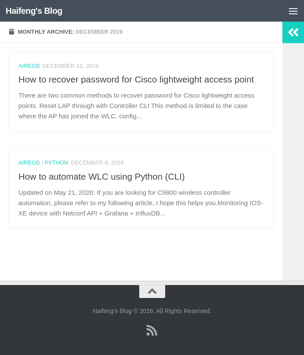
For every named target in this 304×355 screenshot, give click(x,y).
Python (56, 162)
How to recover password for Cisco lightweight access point (136, 79)
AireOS (29, 66)
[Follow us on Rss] (152, 330)
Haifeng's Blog (34, 11)
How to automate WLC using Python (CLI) (102, 176)
